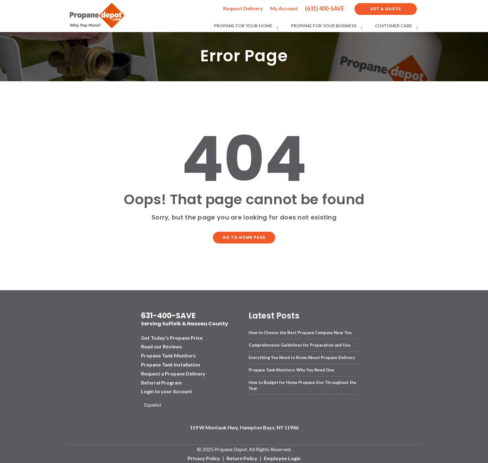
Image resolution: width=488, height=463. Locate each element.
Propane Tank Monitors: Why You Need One (291, 369)
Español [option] (152, 405)
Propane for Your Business (323, 25)
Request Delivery (243, 8)
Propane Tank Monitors (168, 355)
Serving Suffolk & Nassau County (184, 323)
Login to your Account (166, 391)
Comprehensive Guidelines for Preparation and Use (299, 345)
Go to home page (244, 237)
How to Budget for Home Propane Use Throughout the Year (302, 385)
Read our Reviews (161, 346)
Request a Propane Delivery (173, 373)
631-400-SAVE (168, 315)
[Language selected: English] (155, 405)
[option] (155, 405)
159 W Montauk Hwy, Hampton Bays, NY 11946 (244, 427)
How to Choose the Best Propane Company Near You (300, 332)
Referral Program (161, 382)
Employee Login (282, 458)
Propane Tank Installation (170, 364)
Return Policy (242, 458)
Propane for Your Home (243, 25)
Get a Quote (385, 9)
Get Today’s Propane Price (172, 338)
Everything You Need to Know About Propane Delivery (302, 357)
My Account (284, 8)
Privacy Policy (204, 458)
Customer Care (393, 25)
